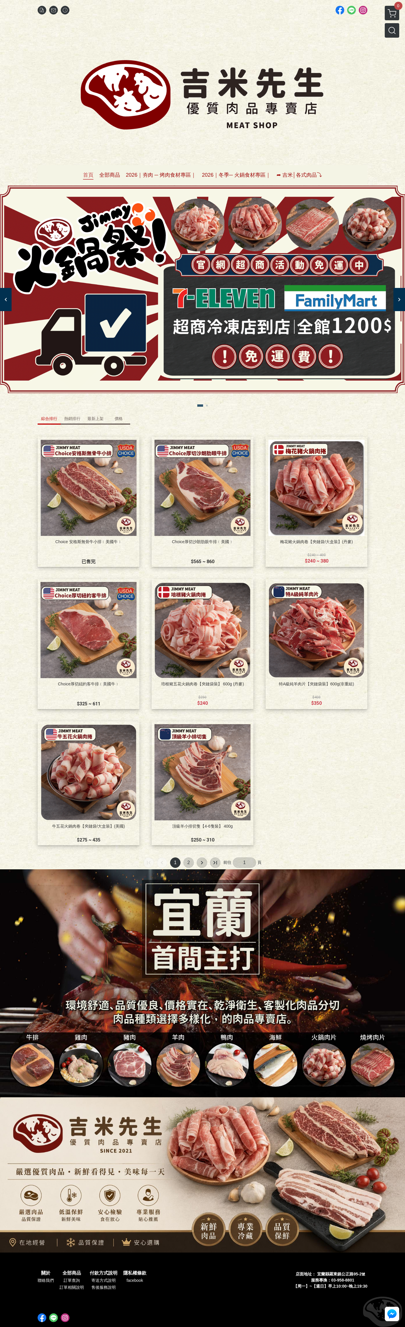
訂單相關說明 (72, 1287)
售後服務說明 (103, 1287)
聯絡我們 (46, 1280)
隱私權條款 (134, 1273)
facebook (135, 1280)
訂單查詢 (72, 1280)
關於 (45, 1273)
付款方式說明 (103, 1273)
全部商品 (71, 1273)
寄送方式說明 (103, 1280)
